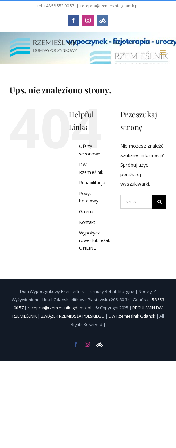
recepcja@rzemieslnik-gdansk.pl (109, 6)
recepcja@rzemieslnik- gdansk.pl (59, 308)
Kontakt (87, 222)
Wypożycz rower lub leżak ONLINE (94, 240)
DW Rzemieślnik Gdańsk (132, 316)
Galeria (86, 211)
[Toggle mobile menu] (163, 52)
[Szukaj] (159, 202)
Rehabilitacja (92, 183)
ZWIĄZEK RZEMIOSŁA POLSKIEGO (73, 316)
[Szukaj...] (136, 202)
